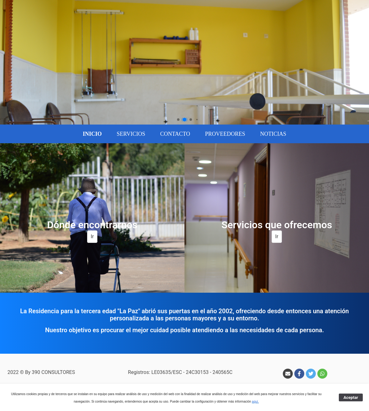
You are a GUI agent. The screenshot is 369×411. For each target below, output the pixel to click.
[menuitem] (92, 134)
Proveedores (225, 134)
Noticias (273, 134)
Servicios (131, 134)
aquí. (255, 401)
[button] (178, 119)
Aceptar (350, 397)
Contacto (175, 134)
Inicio (92, 134)
